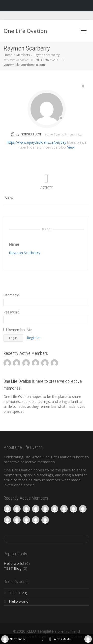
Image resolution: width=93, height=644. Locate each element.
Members (23, 55)
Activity (46, 187)
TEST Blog (13, 568)
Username (11, 295)
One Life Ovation (25, 30)
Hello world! (14, 563)
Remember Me (17, 329)
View (71, 147)
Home (8, 55)
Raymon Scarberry (47, 55)
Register (33, 337)
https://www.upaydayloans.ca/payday (36, 142)
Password (11, 312)
